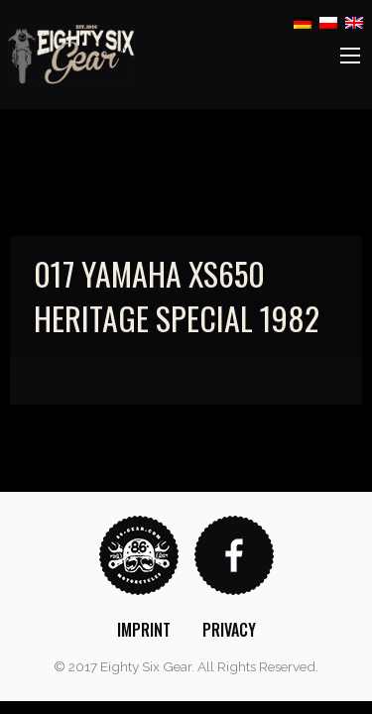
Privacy (229, 630)
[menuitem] (143, 630)
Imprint (144, 630)
